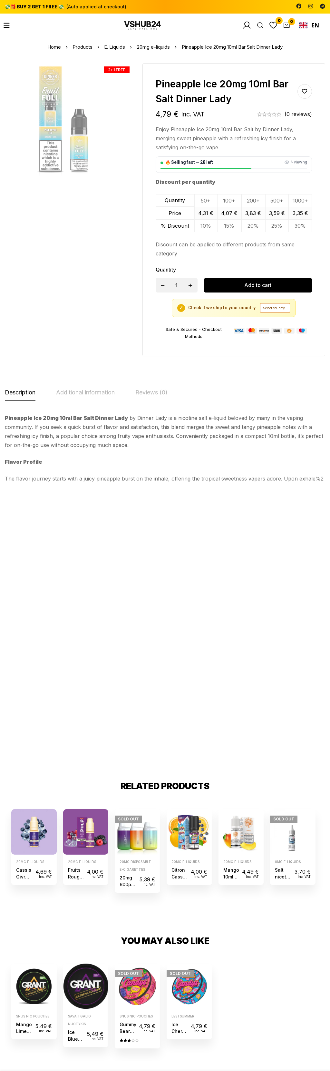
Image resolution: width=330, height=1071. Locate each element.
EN (309, 25)
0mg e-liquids (288, 594)
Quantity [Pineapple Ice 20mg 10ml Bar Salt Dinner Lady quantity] (166, 269)
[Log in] (243, 25)
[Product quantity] (177, 285)
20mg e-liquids (154, 47)
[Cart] (286, 25)
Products (82, 47)
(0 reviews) (298, 114)
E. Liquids (115, 47)
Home (53, 47)
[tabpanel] (165, 448)
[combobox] (309, 25)
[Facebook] (299, 6)
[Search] (257, 25)
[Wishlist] (272, 25)
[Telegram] (322, 6)
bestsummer (182, 748)
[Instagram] (310, 6)
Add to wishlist (304, 91)
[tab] (20, 393)
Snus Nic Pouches (32, 748)
